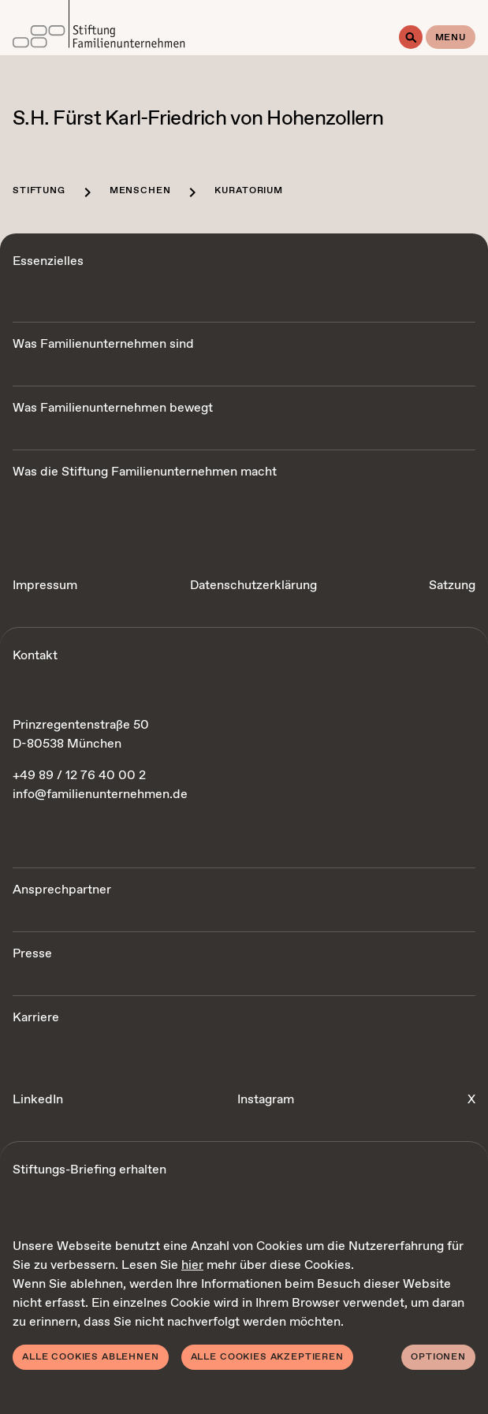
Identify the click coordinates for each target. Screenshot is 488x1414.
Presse (32, 954)
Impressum (45, 585)
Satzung (452, 585)
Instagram (265, 1099)
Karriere (36, 1017)
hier (192, 1265)
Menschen (140, 191)
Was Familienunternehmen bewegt (113, 408)
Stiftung (39, 191)
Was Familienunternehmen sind (103, 344)
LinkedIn (38, 1099)
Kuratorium (248, 191)
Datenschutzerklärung (253, 585)
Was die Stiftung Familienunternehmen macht (145, 472)
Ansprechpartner (62, 890)
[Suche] (411, 37)
